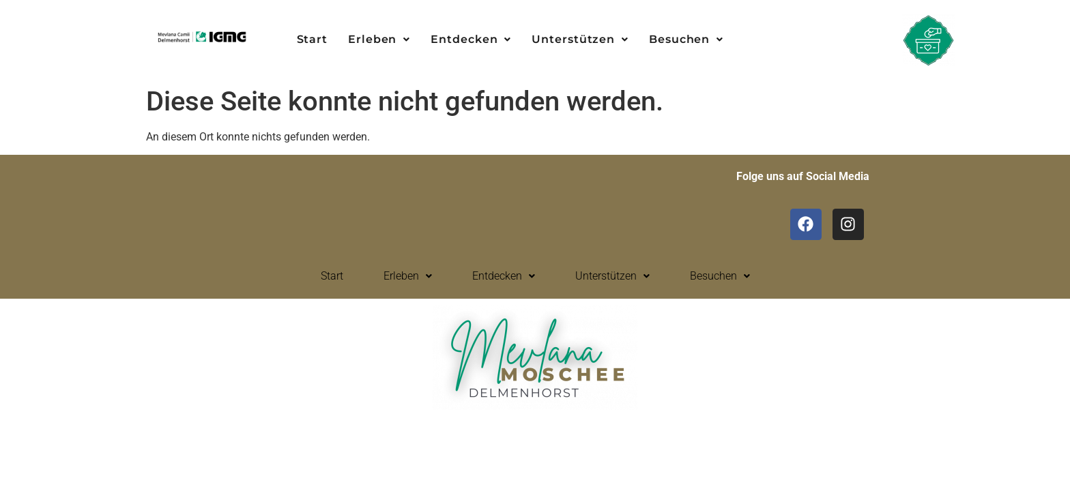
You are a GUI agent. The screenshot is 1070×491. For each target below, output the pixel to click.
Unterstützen (580, 39)
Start (312, 39)
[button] (379, 39)
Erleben (379, 39)
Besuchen (686, 39)
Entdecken (471, 39)
